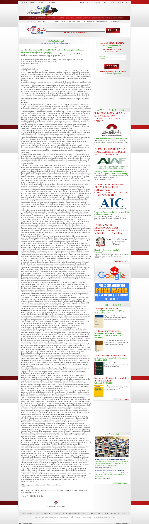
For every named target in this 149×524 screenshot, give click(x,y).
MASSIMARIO (28, 513)
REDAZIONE (101, 2)
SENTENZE (38, 513)
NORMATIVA (67, 513)
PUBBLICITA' (91, 2)
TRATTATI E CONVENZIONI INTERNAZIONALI (93, 21)
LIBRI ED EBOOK (60, 21)
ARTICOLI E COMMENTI (52, 513)
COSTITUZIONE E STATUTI (98, 513)
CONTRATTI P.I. (115, 513)
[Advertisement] (95, 10)
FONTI (120, 2)
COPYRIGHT (112, 2)
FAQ (126, 2)
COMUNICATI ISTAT (80, 513)
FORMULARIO (116, 21)
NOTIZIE (31, 21)
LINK (124, 513)
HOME (82, 2)
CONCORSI (71, 21)
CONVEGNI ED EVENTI (44, 21)
